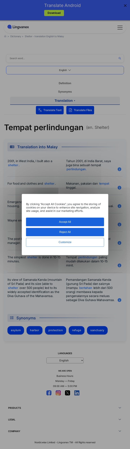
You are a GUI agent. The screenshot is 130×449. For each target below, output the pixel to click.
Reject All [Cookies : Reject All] (65, 232)
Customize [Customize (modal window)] (65, 242)
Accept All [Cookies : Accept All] (65, 221)
